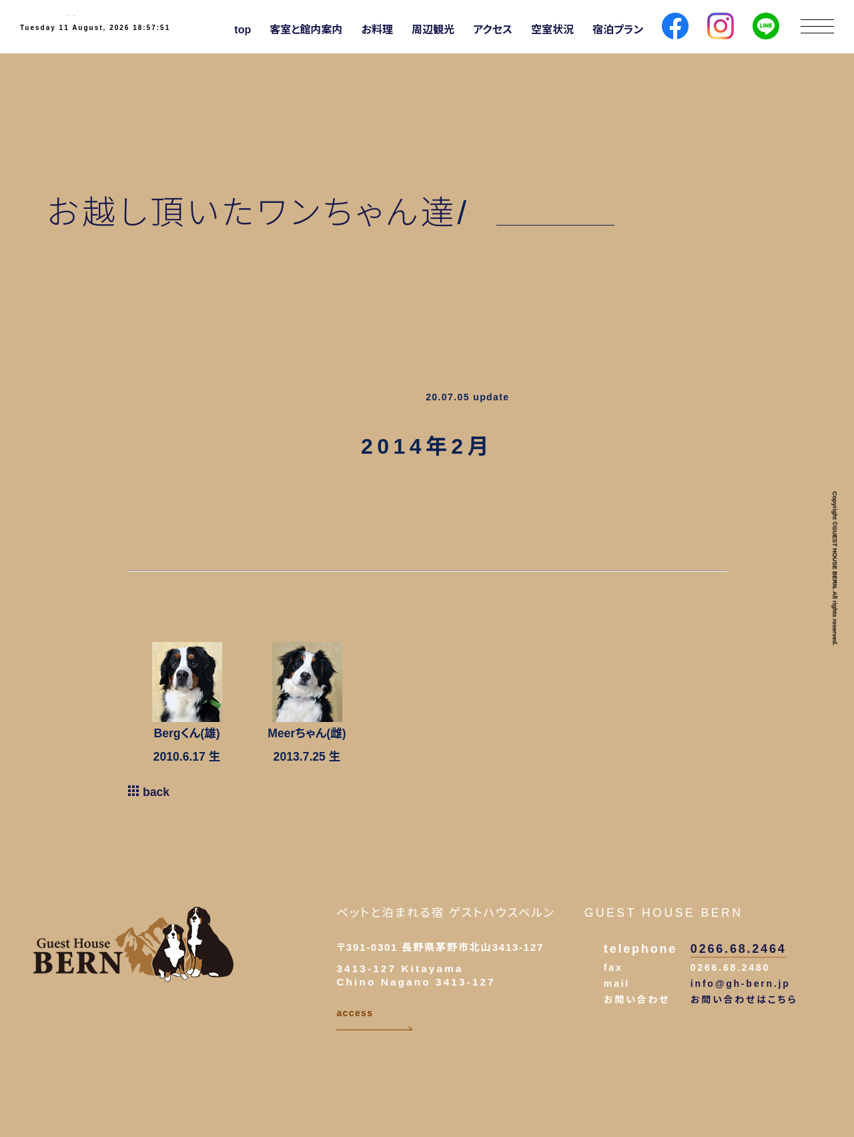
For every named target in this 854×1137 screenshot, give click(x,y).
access (374, 1019)
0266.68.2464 (739, 949)
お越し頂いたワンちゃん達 (252, 213)
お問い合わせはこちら (744, 999)
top (242, 29)
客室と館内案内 (306, 29)
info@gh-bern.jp (741, 983)
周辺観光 (433, 29)
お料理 (378, 29)
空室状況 (552, 29)
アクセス (492, 29)
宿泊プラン (617, 29)
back (148, 792)
